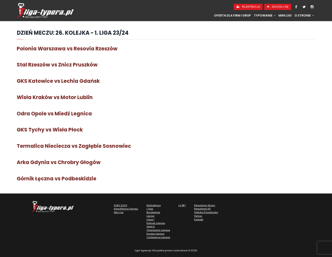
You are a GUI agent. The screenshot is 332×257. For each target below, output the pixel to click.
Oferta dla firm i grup (232, 15)
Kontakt (198, 219)
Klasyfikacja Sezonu (126, 208)
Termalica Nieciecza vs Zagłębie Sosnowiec (74, 145)
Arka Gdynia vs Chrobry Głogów (59, 162)
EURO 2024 (120, 205)
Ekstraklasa (154, 205)
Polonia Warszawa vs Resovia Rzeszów (67, 48)
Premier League (156, 223)
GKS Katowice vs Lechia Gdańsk (58, 80)
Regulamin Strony (204, 205)
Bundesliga (153, 212)
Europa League (155, 233)
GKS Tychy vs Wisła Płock (50, 129)
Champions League (158, 230)
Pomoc (198, 216)
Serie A (151, 226)
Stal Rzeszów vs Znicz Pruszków (57, 64)
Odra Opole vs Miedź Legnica (54, 113)
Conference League (158, 237)
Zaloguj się (277, 6)
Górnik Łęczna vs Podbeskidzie (56, 178)
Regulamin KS (202, 208)
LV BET (182, 205)
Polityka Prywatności (206, 212)
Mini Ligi (285, 15)
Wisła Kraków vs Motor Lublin (55, 97)
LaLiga (150, 216)
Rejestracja (248, 6)
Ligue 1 (150, 219)
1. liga (150, 208)
